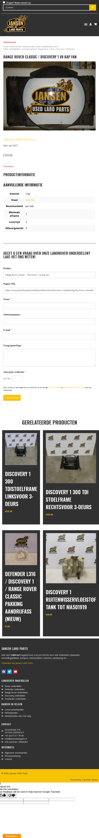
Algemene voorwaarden (74, 387)
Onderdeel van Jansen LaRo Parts (17, 663)
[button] (86, 24)
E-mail (7, 330)
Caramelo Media (90, 779)
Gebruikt (30, 200)
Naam (7, 299)
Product (7, 268)
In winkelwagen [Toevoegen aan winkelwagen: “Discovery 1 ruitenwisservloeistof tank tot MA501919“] (56, 621)
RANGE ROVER (15, 46)
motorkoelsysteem (29, 49)
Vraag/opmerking (13, 345)
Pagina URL (9, 284)
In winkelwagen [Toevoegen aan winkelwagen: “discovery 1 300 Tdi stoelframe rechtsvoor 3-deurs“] (56, 521)
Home (5, 46)
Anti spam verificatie (14, 372)
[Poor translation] (11, 795)
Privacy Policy (54, 387)
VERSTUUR (11, 397)
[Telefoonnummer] (49, 321)
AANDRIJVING (14, 49)
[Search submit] (93, 7)
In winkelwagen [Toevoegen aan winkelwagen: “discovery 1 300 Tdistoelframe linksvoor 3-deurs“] (15, 518)
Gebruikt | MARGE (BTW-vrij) (19, 139)
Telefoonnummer (11, 314)
